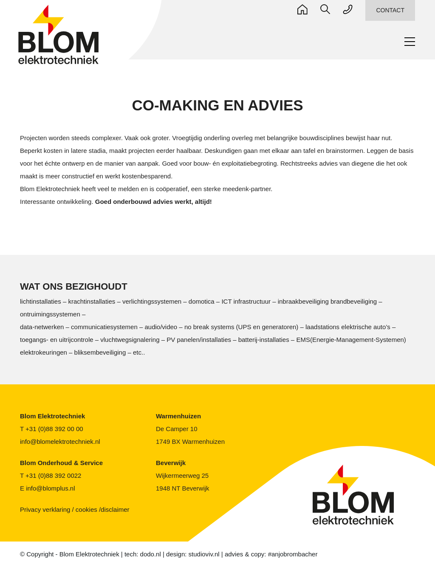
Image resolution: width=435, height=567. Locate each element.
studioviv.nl (209, 554)
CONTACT (390, 10)
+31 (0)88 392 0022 (55, 475)
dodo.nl (153, 554)
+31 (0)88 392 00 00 (55, 429)
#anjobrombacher (300, 554)
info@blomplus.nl (50, 488)
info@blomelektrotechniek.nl (60, 441)
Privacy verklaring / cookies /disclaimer (74, 509)
